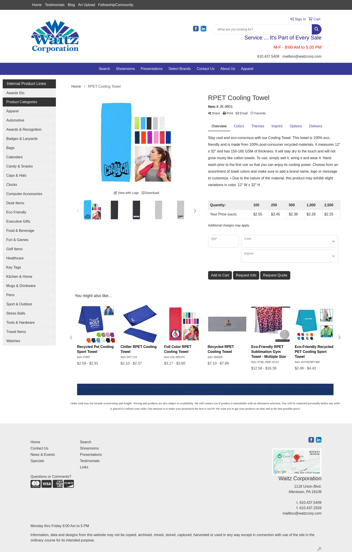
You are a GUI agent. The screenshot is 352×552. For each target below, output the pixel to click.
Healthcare (15, 258)
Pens (10, 295)
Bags (10, 148)
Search (104, 69)
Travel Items (16, 332)
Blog (71, 5)
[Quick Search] (262, 29)
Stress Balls (15, 313)
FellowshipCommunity (115, 5)
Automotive (15, 120)
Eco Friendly (16, 212)
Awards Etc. (15, 93)
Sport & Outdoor (19, 304)
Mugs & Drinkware (21, 286)
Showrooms (125, 69)
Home (37, 5)
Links (84, 467)
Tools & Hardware (20, 322)
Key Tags (13, 267)
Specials (37, 461)
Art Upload (86, 5)
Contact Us (205, 69)
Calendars (14, 157)
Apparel (247, 69)
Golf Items (14, 249)
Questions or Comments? (51, 476)
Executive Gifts (18, 221)
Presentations (152, 69)
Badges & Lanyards (22, 139)
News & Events (43, 454)
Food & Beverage (20, 231)
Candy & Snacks (19, 166)
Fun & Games (17, 240)
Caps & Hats (16, 175)
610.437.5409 (268, 56)
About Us (227, 69)
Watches (13, 341)
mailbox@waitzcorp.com (301, 56)
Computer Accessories (24, 194)
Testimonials (55, 5)
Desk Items (15, 203)
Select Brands (180, 69)
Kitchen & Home (19, 276)
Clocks (11, 185)
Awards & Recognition (24, 129)
